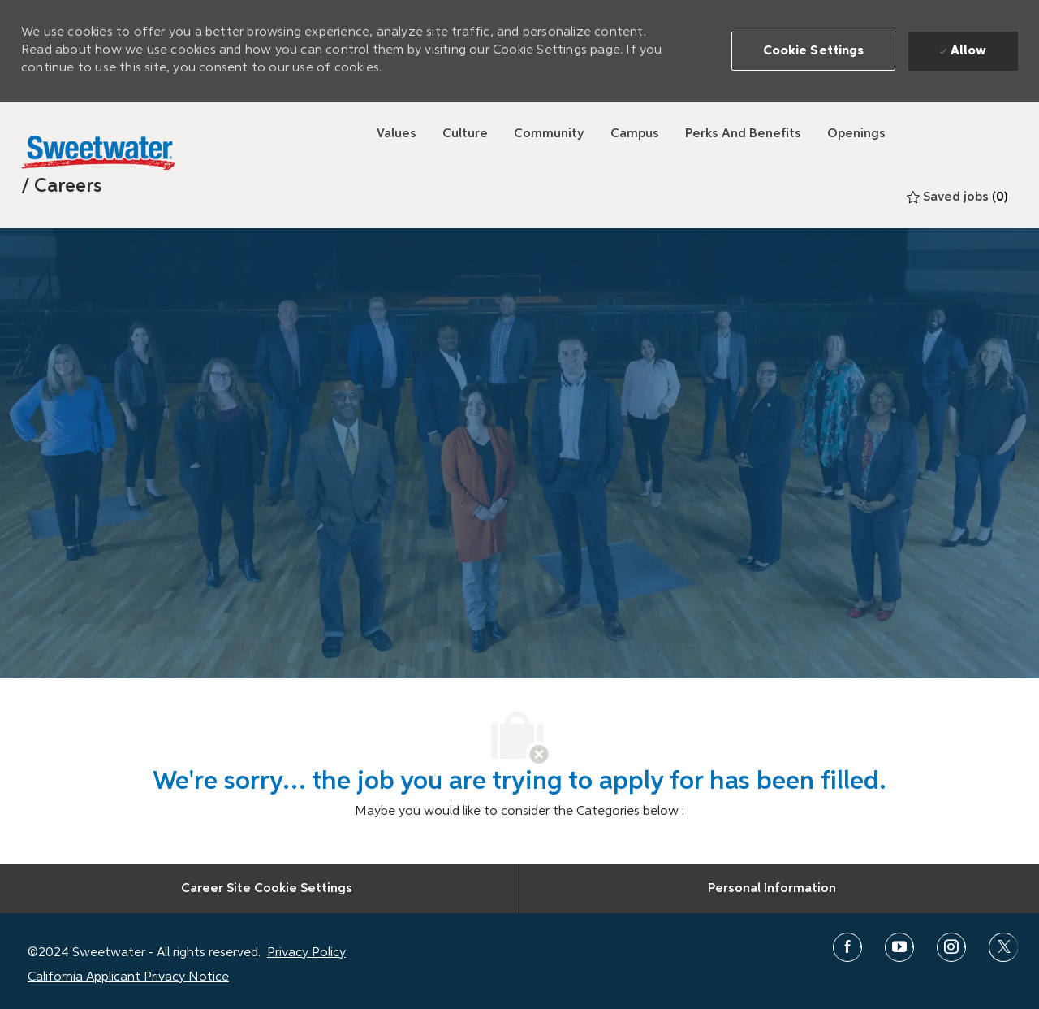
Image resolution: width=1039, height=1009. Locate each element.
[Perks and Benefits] (743, 134)
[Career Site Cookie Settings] (267, 888)
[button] (813, 51)
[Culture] (465, 134)
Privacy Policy (306, 952)
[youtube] (899, 947)
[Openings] (856, 134)
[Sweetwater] (98, 153)
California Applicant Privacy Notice (128, 977)
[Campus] (634, 134)
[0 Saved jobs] (957, 197)
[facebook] (847, 947)
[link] (61, 186)
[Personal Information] (772, 888)
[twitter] (1003, 947)
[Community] (549, 134)
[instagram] (951, 947)
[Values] (396, 134)
